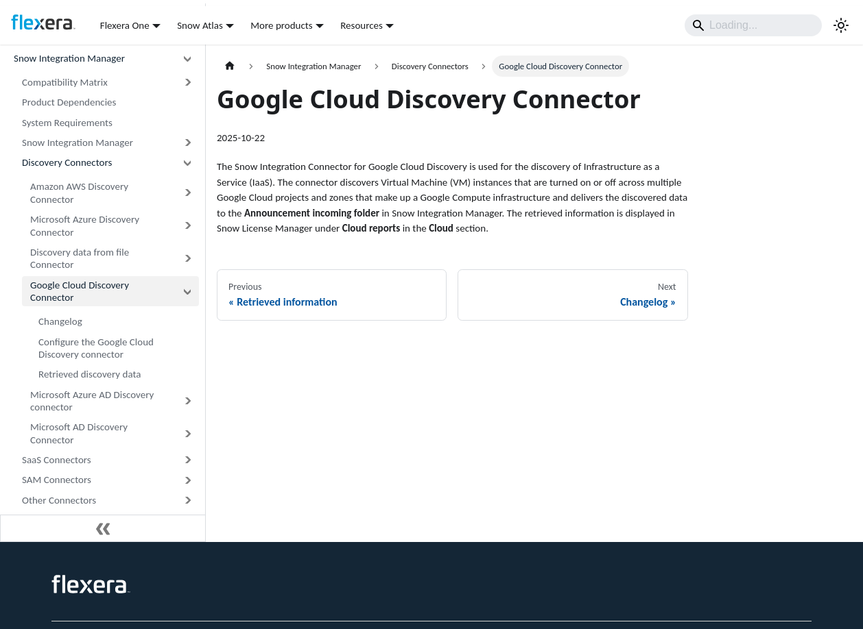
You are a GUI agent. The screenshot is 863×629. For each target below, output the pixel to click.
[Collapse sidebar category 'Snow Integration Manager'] (187, 58)
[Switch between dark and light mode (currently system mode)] (841, 25)
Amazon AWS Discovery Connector (79, 193)
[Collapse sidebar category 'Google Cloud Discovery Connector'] (187, 291)
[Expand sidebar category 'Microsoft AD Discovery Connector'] (187, 434)
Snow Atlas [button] (200, 25)
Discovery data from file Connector (79, 258)
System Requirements (67, 122)
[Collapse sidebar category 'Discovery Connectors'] (187, 162)
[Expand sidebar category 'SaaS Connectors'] (187, 460)
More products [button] (281, 25)
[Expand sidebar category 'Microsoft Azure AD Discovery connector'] (187, 401)
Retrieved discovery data (89, 374)
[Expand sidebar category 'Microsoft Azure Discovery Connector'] (187, 226)
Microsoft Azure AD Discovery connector (92, 401)
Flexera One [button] (125, 25)
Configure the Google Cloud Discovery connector (96, 348)
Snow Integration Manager (69, 58)
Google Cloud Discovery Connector (79, 291)
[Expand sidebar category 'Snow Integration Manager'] (187, 142)
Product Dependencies (69, 102)
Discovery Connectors (67, 162)
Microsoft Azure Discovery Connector (84, 225)
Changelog (60, 321)
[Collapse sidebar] (103, 528)
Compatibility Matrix (65, 82)
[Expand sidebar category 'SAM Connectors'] (187, 480)
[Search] (753, 25)
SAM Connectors (56, 479)
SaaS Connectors (56, 460)
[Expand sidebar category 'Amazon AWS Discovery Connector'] (187, 193)
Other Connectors (59, 500)
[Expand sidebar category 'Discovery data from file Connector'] (187, 259)
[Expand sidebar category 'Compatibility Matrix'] (187, 82)
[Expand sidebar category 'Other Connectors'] (187, 499)
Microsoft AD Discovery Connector (79, 433)
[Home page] (230, 66)
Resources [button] (361, 25)
